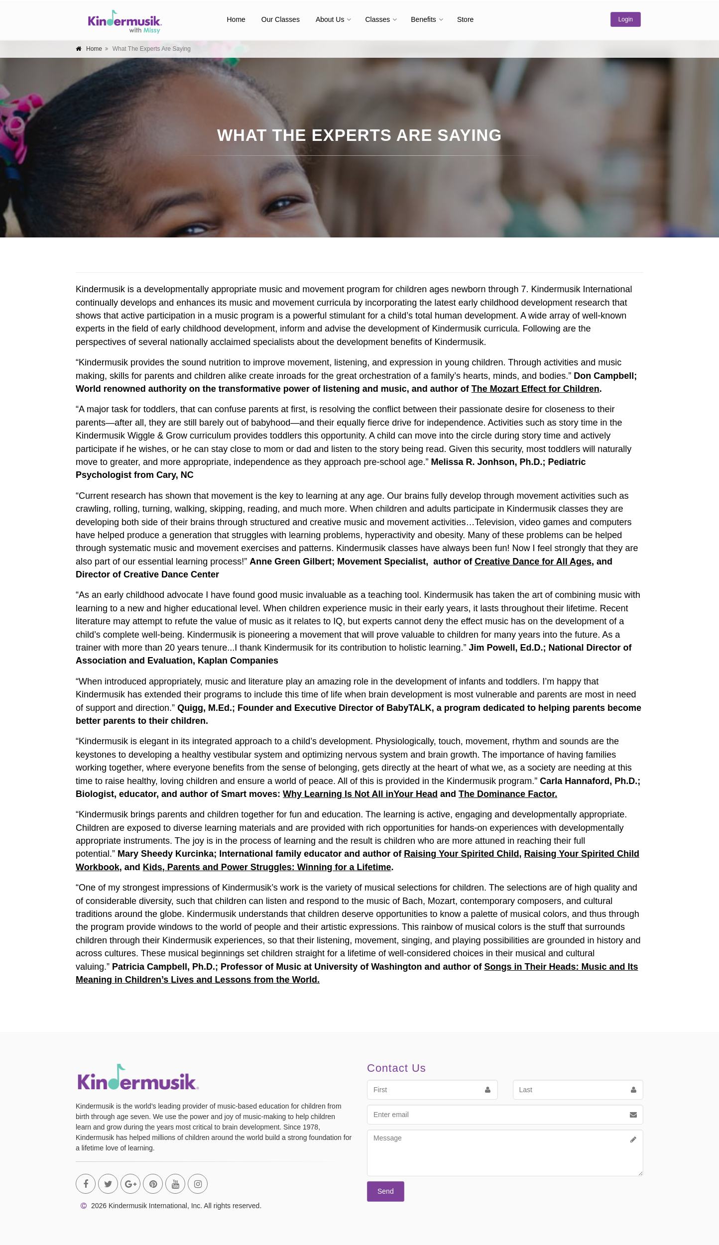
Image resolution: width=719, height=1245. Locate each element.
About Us (330, 19)
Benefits (423, 19)
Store (465, 19)
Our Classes (280, 19)
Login (625, 19)
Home (236, 19)
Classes (377, 19)
